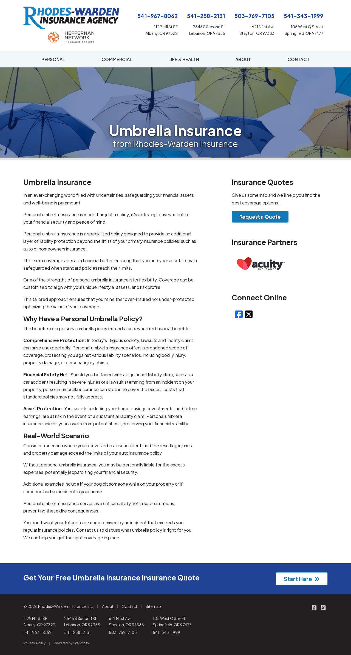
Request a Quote (260, 216)
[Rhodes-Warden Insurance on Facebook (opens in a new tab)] (314, 607)
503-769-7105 (123, 632)
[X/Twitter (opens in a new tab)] (249, 314)
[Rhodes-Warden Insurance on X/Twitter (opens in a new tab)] (323, 607)
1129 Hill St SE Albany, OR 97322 (39, 621)
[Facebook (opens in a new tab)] (239, 314)
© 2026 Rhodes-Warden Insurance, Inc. (58, 606)
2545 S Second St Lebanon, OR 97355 (82, 621)
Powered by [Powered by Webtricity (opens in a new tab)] (71, 643)
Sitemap (153, 606)
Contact (129, 606)
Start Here (302, 578)
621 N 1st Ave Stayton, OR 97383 (126, 621)
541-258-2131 (77, 632)
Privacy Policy (34, 643)
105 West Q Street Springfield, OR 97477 (172, 621)
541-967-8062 (37, 632)
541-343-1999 (166, 632)
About (108, 606)
